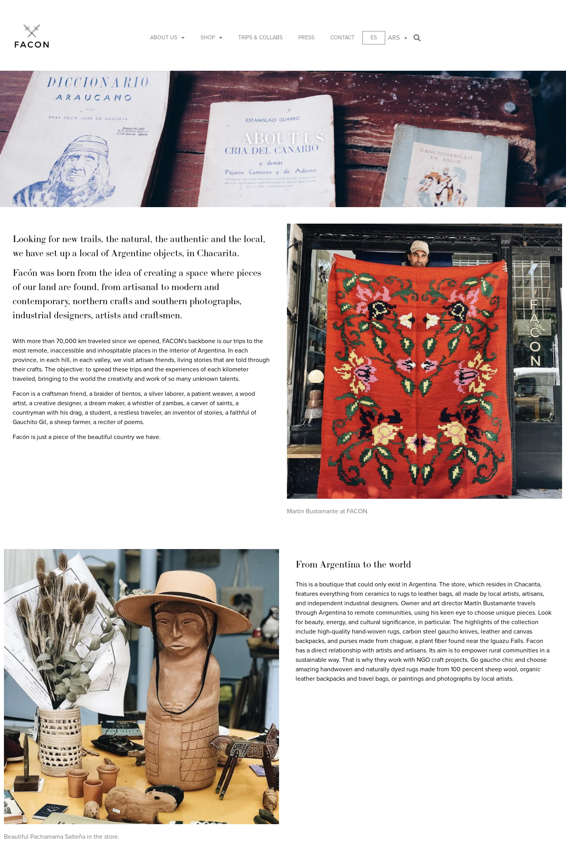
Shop (211, 37)
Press (306, 37)
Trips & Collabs (260, 37)
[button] (417, 37)
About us (167, 37)
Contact (342, 37)
